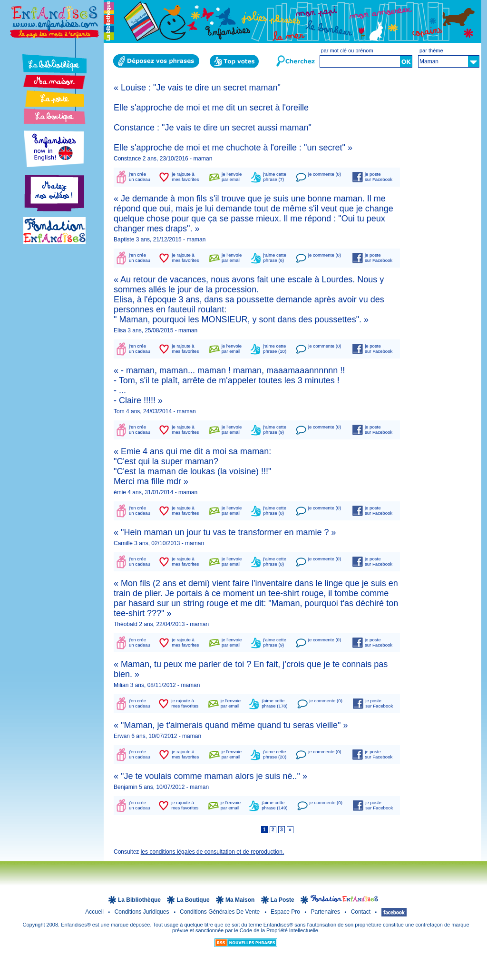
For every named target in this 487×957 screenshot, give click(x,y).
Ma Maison (240, 900)
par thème (431, 50)
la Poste (283, 900)
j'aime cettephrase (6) (274, 257)
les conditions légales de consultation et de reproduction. (212, 851)
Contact (361, 911)
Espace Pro (286, 911)
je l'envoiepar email (232, 176)
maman (202, 158)
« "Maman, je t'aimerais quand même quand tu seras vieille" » (231, 725)
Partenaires (326, 911)
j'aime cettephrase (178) (274, 703)
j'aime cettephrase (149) (274, 805)
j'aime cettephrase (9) (274, 429)
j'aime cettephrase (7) (274, 176)
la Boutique (193, 900)
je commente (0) (324, 174)
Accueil (95, 911)
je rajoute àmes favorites (185, 176)
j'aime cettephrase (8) (274, 510)
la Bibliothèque (140, 900)
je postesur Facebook (378, 176)
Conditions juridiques (143, 911)
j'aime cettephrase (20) (274, 754)
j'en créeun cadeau (139, 176)
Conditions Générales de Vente (220, 911)
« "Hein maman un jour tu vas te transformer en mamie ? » (225, 532)
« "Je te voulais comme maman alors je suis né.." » (210, 776)
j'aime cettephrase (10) (274, 348)
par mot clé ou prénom (347, 50)
